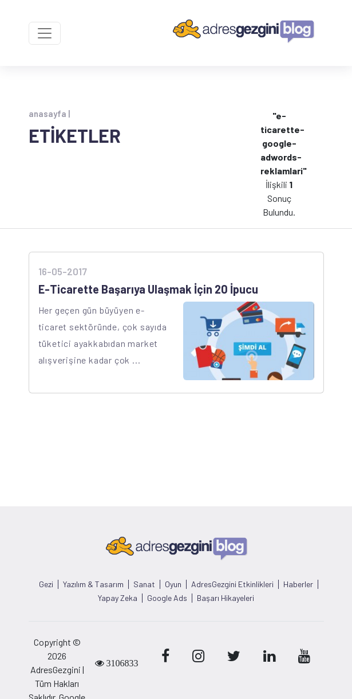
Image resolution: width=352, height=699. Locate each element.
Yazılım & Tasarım (93, 584)
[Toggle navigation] (45, 33)
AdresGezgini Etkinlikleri (232, 584)
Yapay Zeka (117, 598)
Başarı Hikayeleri (225, 598)
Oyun (173, 584)
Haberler (298, 584)
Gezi (46, 584)
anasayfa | (49, 113)
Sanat (144, 584)
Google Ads (167, 598)
